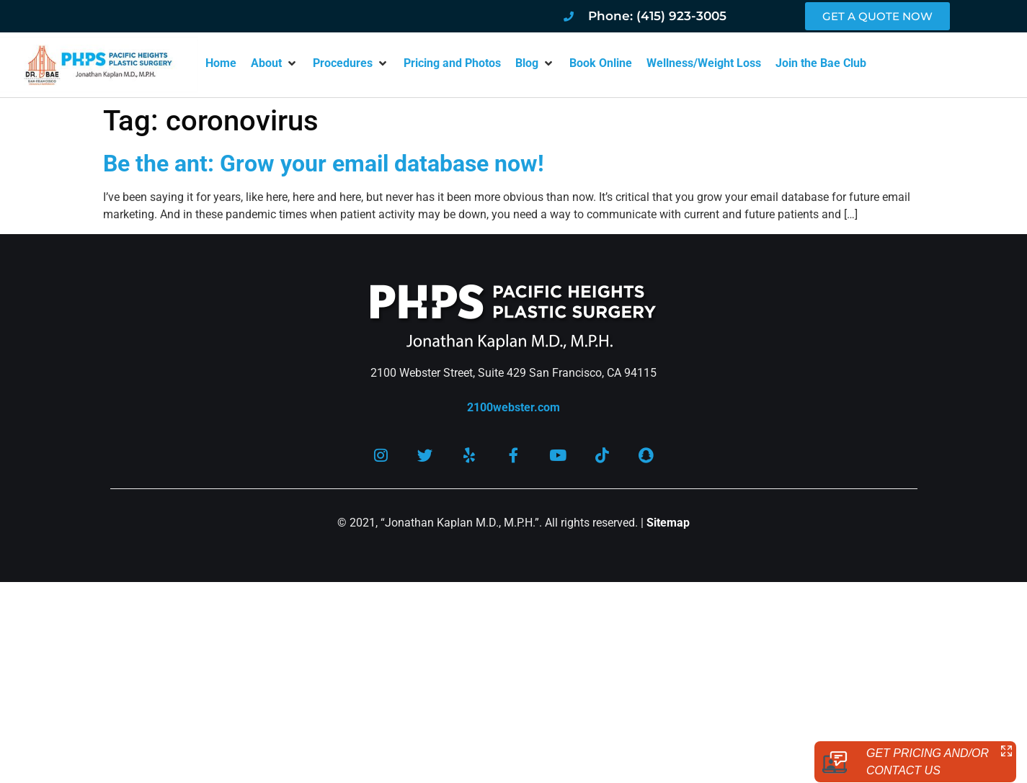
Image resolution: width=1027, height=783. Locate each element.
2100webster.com (513, 407)
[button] (275, 63)
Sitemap (668, 527)
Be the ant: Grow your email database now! (323, 163)
